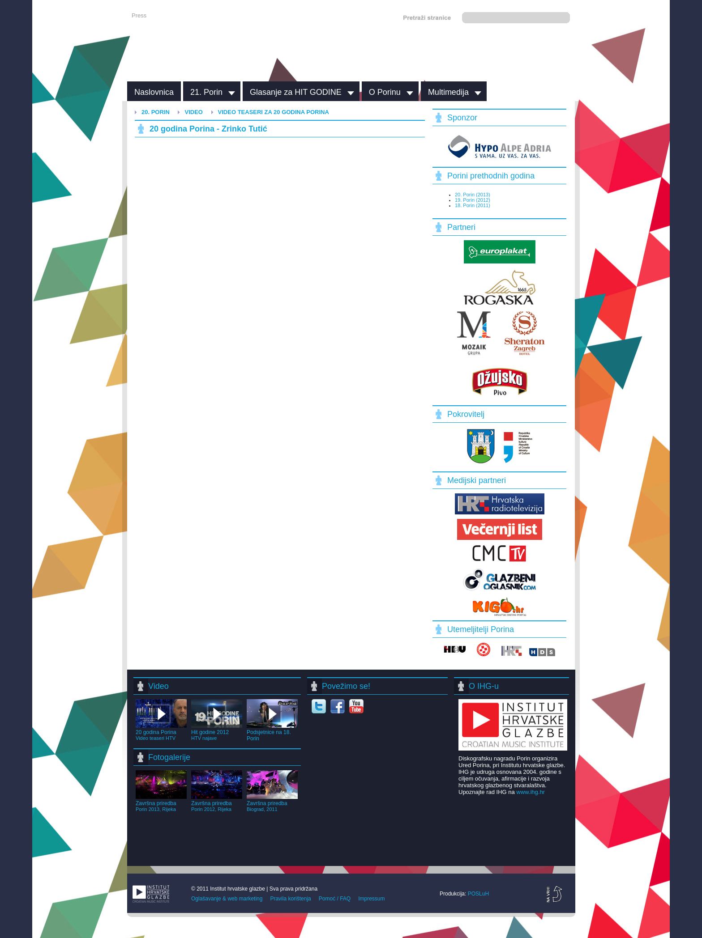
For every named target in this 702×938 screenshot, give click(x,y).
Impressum (371, 899)
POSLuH (478, 894)
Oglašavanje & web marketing (226, 899)
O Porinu (385, 92)
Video (193, 112)
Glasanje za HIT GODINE (296, 92)
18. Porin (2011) (472, 205)
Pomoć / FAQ (335, 899)
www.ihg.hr (530, 792)
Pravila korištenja (290, 899)
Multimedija (448, 92)
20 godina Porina (161, 732)
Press (139, 15)
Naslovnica (154, 92)
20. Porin (155, 112)
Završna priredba (161, 803)
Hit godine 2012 (216, 732)
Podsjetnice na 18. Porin (272, 732)
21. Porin (206, 92)
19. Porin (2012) (472, 200)
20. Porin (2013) (472, 194)
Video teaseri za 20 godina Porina (273, 112)
